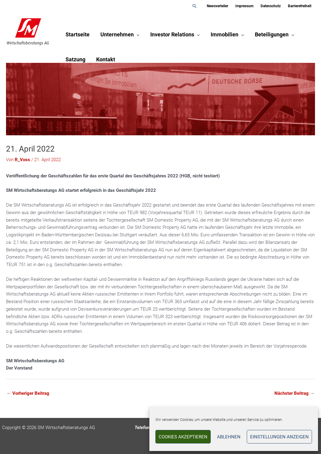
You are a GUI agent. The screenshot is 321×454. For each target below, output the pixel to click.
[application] (136, 34)
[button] (194, 6)
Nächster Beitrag (294, 393)
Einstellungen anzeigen (279, 437)
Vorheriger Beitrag (28, 393)
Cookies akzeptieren (183, 437)
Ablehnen (228, 437)
